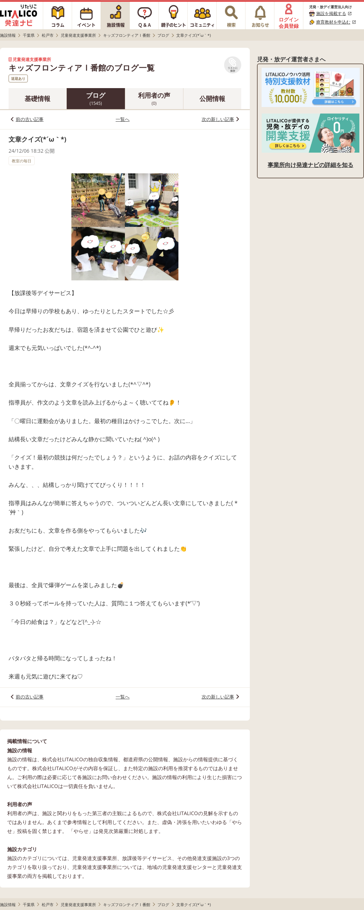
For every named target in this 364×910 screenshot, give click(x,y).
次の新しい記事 (218, 119)
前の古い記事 (30, 119)
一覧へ (123, 119)
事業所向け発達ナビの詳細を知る (310, 165)
